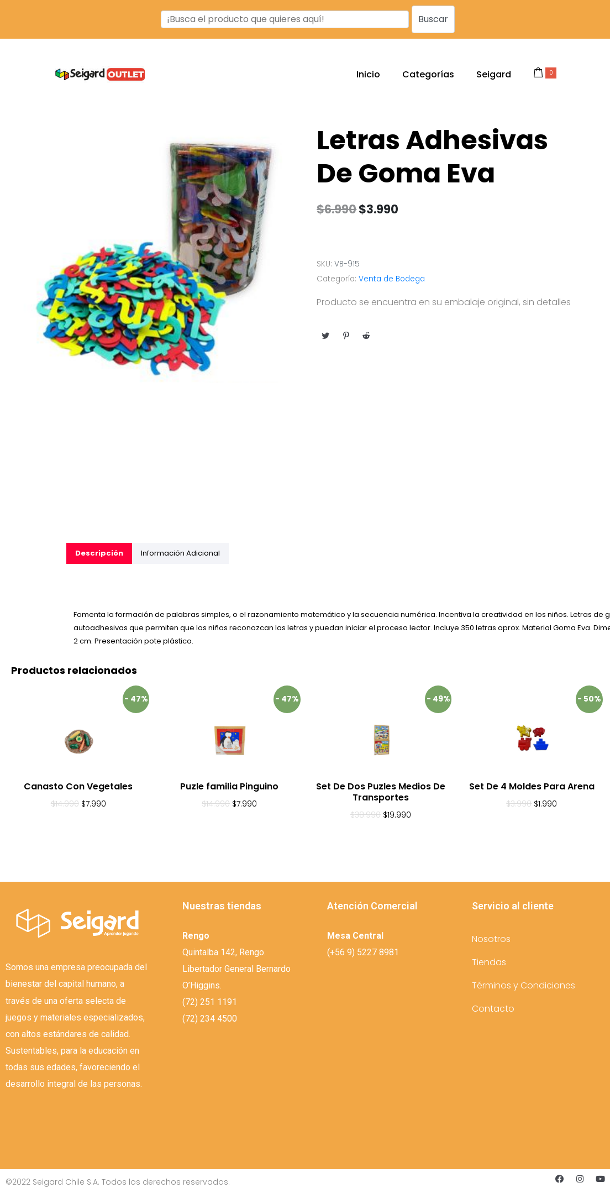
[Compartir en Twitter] (325, 335)
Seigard (493, 74)
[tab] (99, 553)
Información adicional (180, 553)
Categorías (428, 74)
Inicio (368, 74)
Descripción (99, 553)
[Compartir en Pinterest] (346, 335)
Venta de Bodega (392, 279)
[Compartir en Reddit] (366, 335)
